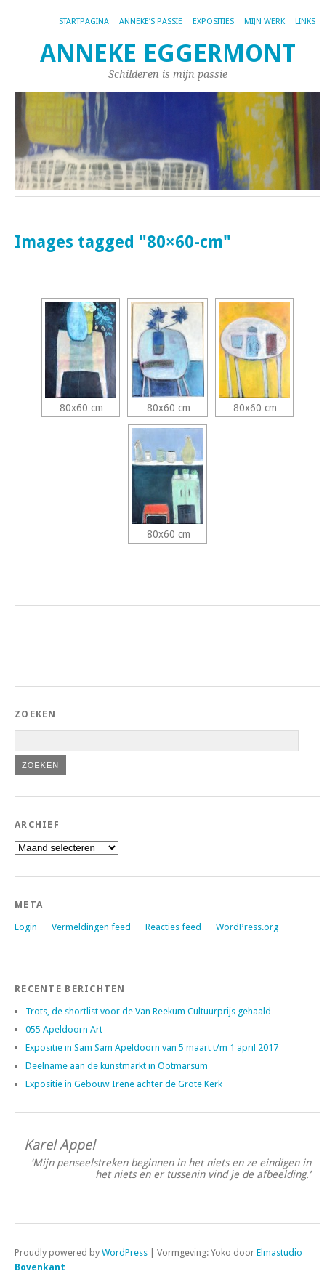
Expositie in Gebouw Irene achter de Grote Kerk (123, 1083)
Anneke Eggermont (168, 53)
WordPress (125, 1252)
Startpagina (84, 21)
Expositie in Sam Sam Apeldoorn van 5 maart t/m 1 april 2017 (151, 1047)
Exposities (213, 21)
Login (26, 926)
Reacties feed (173, 926)
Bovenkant (40, 1267)
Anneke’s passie (150, 21)
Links (305, 21)
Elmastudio (279, 1252)
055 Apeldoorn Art (63, 1029)
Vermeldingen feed (91, 926)
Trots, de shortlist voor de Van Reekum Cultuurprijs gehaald (148, 1011)
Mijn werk (264, 21)
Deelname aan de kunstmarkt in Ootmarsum (116, 1065)
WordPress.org (247, 926)
